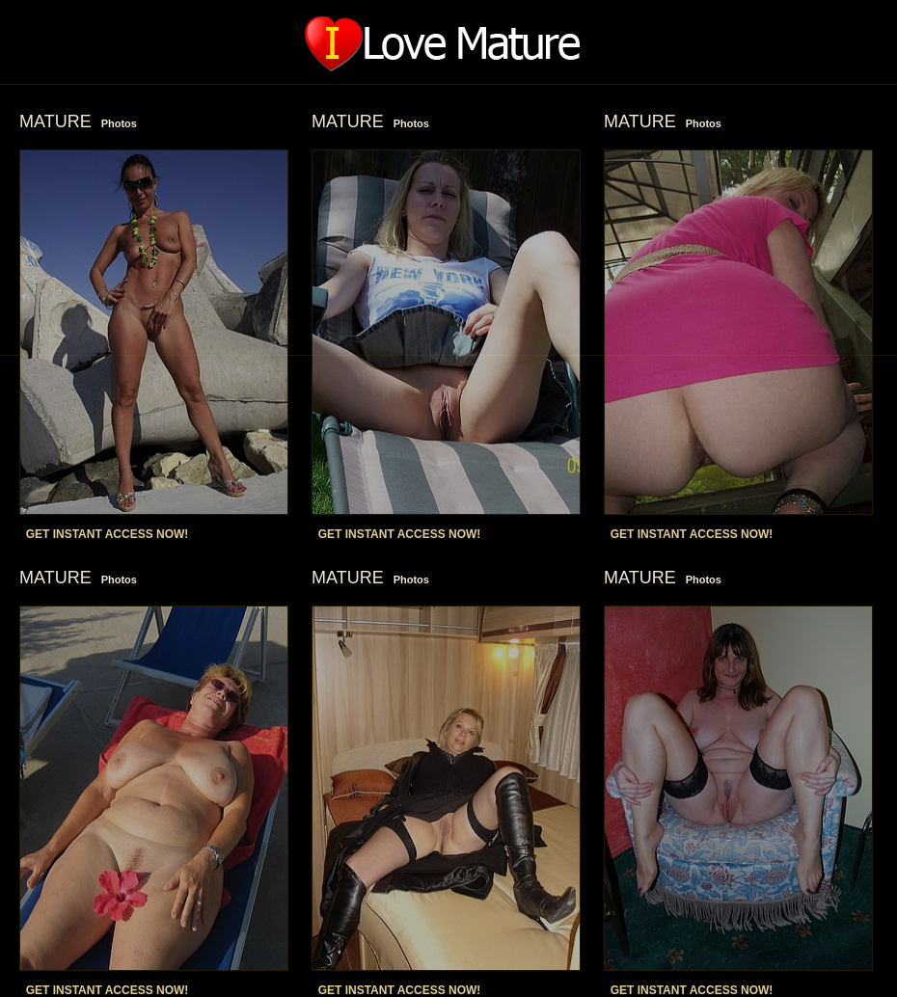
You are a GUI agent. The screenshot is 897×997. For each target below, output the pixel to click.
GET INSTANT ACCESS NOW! (107, 534)
